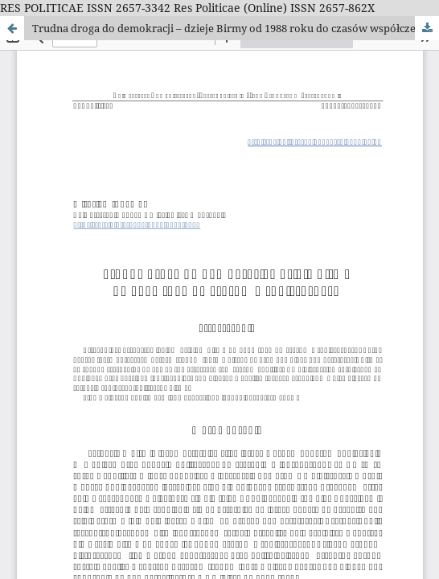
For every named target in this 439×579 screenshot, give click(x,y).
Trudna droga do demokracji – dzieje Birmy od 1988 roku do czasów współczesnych (235, 28)
